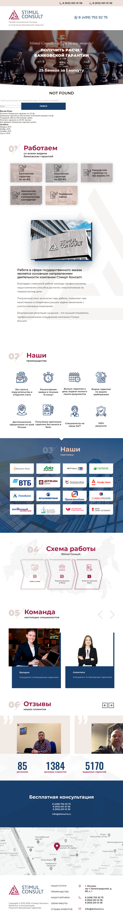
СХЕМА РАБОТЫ (59, 903)
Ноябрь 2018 (5, 129)
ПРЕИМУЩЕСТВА (60, 892)
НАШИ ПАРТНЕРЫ (60, 897)
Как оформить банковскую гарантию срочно (18, 122)
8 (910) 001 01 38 (70, 3)
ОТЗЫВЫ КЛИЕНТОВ (61, 909)
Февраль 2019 (5, 127)
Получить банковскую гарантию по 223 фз (17, 113)
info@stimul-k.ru (61, 814)
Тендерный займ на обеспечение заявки (16, 118)
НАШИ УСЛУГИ (58, 886)
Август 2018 (5, 133)
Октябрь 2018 (5, 131)
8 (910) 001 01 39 (100, 3)
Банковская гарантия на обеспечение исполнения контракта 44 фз (27, 116)
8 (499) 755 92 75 (91, 17)
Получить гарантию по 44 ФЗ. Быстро (15, 120)
